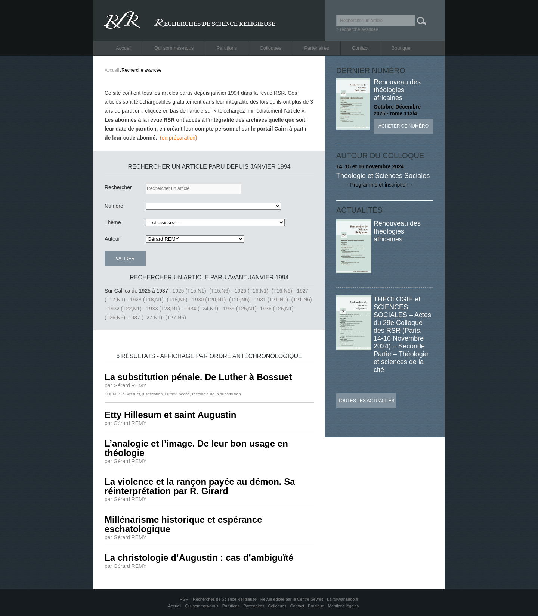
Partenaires (316, 48)
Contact (360, 48)
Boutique (400, 48)
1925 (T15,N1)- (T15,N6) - (203, 291)
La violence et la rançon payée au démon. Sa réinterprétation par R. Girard (200, 486)
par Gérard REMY (125, 385)
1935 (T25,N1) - (241, 309)
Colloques (270, 48)
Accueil (124, 48)
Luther (170, 394)
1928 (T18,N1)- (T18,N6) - (161, 300)
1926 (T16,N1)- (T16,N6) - (266, 291)
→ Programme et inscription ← (375, 185)
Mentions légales (343, 606)
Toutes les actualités (366, 400)
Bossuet (132, 394)
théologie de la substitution (216, 394)
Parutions (226, 48)
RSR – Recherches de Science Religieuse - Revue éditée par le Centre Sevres (252, 599)
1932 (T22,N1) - (127, 309)
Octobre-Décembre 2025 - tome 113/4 (397, 110)
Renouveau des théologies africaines (397, 89)
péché (184, 394)
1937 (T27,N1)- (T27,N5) (157, 317)
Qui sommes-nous (174, 48)
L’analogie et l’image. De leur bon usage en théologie (196, 448)
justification (152, 394)
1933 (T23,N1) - (165, 309)
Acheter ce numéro (403, 126)
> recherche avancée (357, 29)
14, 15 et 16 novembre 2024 (370, 166)
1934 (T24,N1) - (204, 309)
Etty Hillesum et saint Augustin (170, 415)
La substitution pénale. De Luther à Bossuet (198, 377)
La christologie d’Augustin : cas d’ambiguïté (199, 558)
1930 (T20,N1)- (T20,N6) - (223, 300)
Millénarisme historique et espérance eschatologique (183, 524)
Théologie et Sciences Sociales (383, 175)
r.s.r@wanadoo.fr (342, 599)
